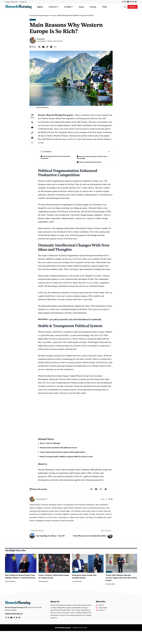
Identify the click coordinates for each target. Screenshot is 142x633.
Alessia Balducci (11, 585)
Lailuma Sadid (78, 583)
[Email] (44, 47)
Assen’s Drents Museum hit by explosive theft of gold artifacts (66, 453)
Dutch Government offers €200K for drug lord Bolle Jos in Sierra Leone (71, 457)
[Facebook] (123, 1)
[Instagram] (130, 1)
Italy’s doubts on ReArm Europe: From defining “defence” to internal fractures (20, 579)
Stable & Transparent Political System (90, 163)
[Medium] (135, 1)
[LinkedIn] (133, 1)
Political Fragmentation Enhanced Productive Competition (55, 158)
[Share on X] (39, 47)
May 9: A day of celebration (52, 444)
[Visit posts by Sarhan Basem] (33, 40)
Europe (56, 15)
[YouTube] (128, 1)
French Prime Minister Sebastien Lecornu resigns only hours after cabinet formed (121, 579)
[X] (125, 1)
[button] (125, 7)
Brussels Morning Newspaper (41, 15)
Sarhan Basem (41, 39)
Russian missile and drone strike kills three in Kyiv (62, 448)
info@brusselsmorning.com (13, 615)
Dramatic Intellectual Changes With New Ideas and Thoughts (92, 158)
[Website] (106, 500)
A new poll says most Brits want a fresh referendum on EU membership (79, 320)
